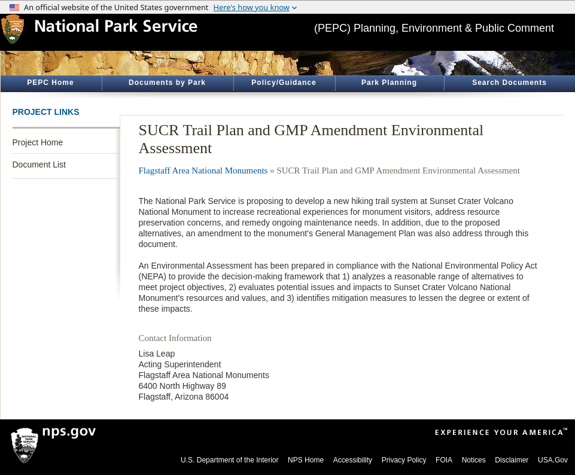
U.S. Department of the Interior (229, 460)
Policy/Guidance (283, 82)
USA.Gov (553, 460)
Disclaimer (511, 460)
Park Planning (389, 82)
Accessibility (352, 460)
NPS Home (306, 460)
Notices (474, 460)
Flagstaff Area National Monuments (203, 170)
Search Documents (509, 82)
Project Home (38, 142)
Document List (39, 164)
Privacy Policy (404, 460)
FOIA (444, 460)
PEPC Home (50, 82)
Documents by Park (167, 82)
